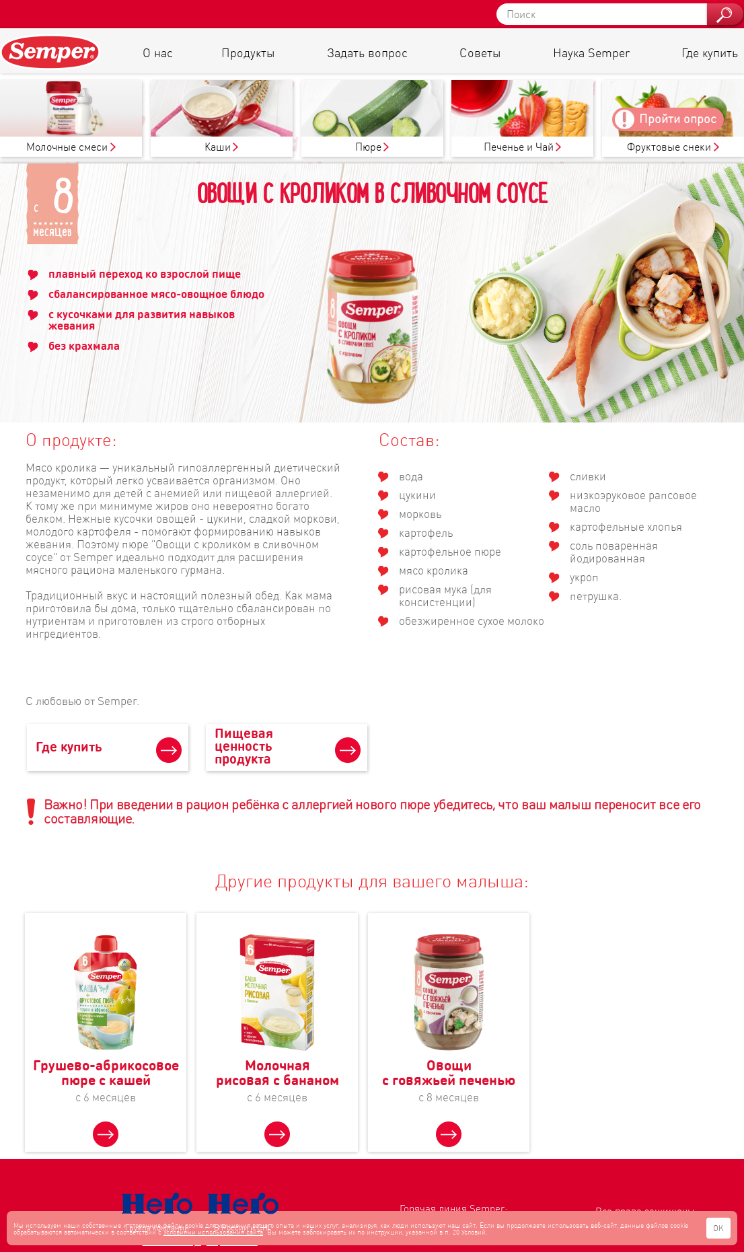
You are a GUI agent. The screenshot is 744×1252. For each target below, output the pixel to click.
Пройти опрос (677, 118)
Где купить (709, 52)
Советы (479, 52)
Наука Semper (591, 52)
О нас (158, 52)
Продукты (247, 52)
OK (718, 1228)
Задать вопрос (367, 52)
